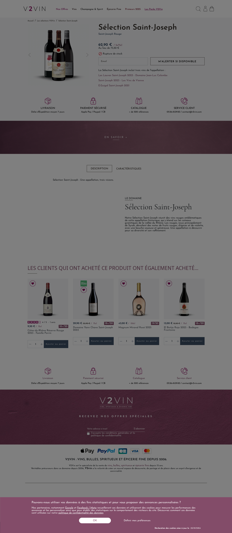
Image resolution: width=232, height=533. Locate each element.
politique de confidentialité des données (80, 513)
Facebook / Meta (86, 508)
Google (69, 508)
